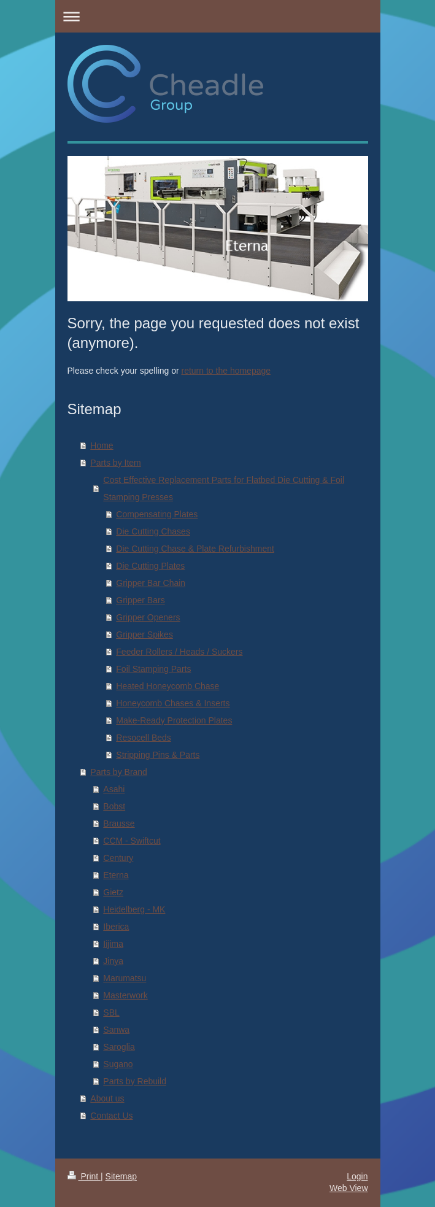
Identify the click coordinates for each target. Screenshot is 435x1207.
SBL (111, 1012)
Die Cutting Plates (150, 566)
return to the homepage (226, 371)
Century (118, 858)
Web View (348, 1188)
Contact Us (111, 1115)
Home (101, 445)
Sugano (118, 1064)
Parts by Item (115, 463)
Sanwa (116, 1030)
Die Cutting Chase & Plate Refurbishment (195, 548)
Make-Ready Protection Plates (174, 720)
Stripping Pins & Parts (157, 755)
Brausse (118, 823)
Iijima (113, 944)
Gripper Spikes (144, 634)
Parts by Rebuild (134, 1081)
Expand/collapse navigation (217, 16)
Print (84, 1176)
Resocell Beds (143, 737)
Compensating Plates (157, 514)
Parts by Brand (118, 772)
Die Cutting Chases (153, 531)
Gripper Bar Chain (150, 583)
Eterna (115, 875)
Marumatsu (124, 978)
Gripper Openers (148, 617)
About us (107, 1098)
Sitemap (121, 1176)
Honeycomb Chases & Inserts (172, 703)
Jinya (113, 961)
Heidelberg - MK (134, 909)
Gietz (113, 892)
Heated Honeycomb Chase (167, 686)
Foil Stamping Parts (153, 669)
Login (357, 1176)
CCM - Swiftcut (131, 841)
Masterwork (125, 995)
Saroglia (118, 1047)
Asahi (114, 789)
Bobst (114, 806)
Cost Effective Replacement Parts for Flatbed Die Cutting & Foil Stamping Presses (223, 488)
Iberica (116, 926)
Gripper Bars (140, 600)
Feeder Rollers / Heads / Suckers (179, 652)
